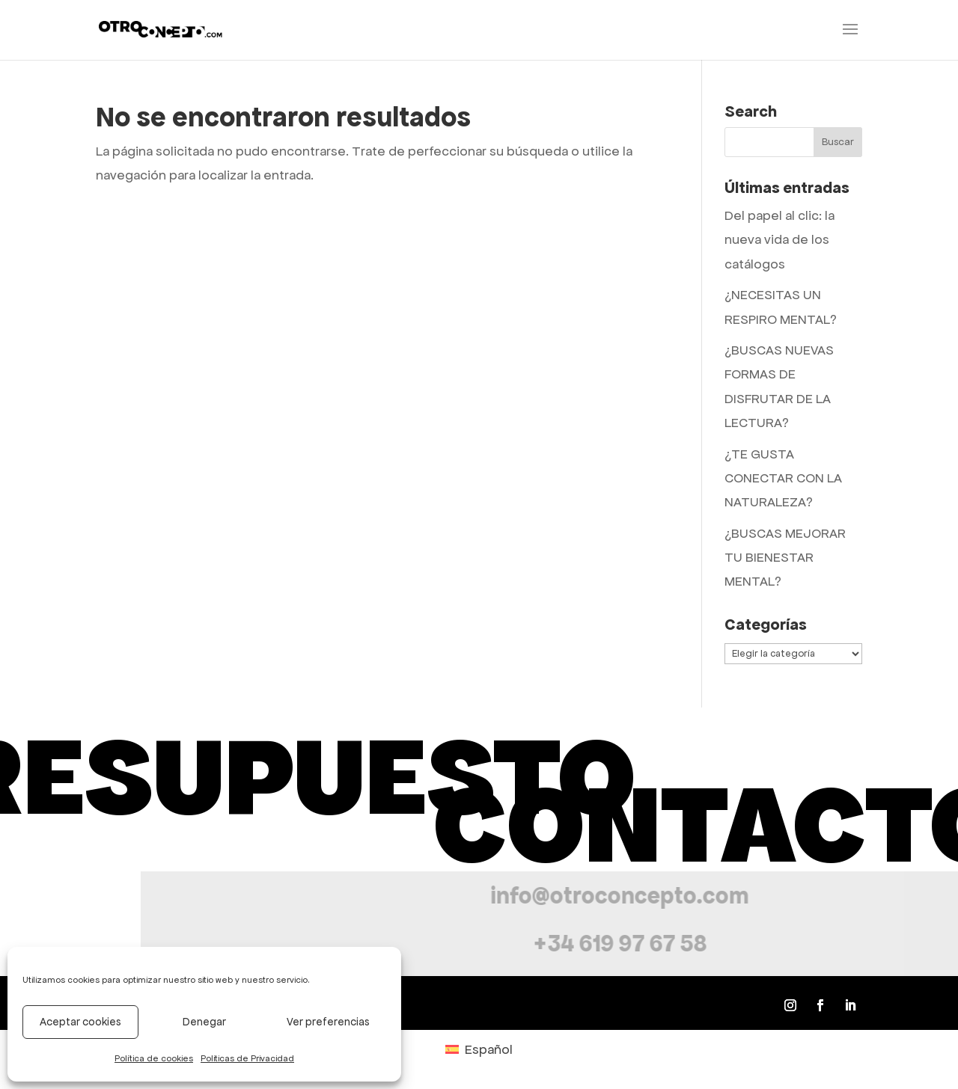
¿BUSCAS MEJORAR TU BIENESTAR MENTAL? (785, 557)
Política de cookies (154, 1058)
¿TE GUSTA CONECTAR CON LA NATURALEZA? (783, 478)
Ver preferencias (328, 1021)
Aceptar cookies (80, 1021)
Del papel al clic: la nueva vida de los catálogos (779, 239)
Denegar (204, 1021)
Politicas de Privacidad (247, 1058)
